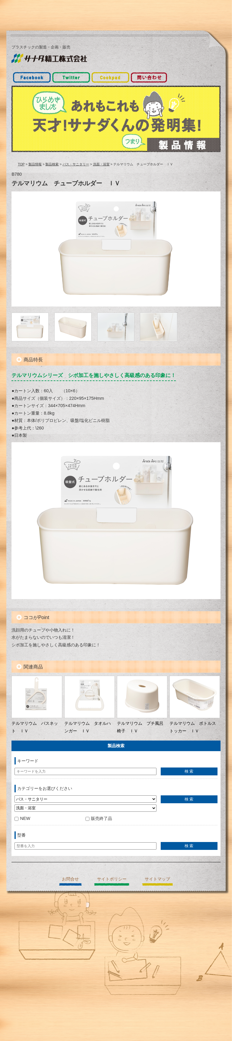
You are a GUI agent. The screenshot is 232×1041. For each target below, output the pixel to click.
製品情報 (35, 164)
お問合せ (70, 879)
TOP (21, 164)
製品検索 (52, 164)
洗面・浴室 (101, 164)
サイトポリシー (112, 879)
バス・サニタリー (76, 164)
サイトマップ (157, 879)
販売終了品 (98, 818)
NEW (22, 818)
